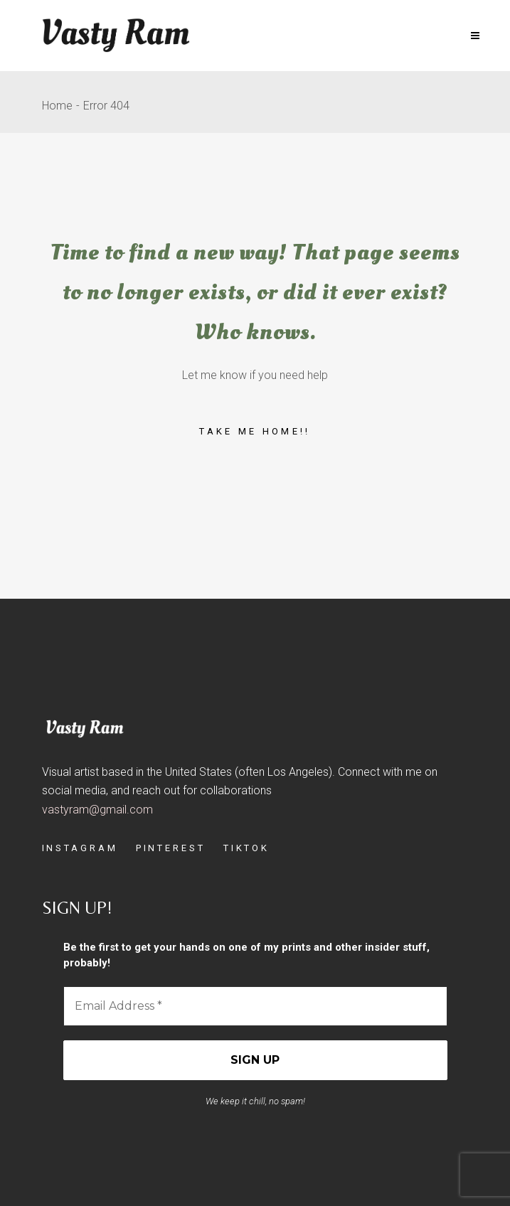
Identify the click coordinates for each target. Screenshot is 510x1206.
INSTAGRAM (80, 848)
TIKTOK (246, 848)
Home (57, 105)
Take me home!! (254, 431)
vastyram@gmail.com (97, 809)
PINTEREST (171, 848)
